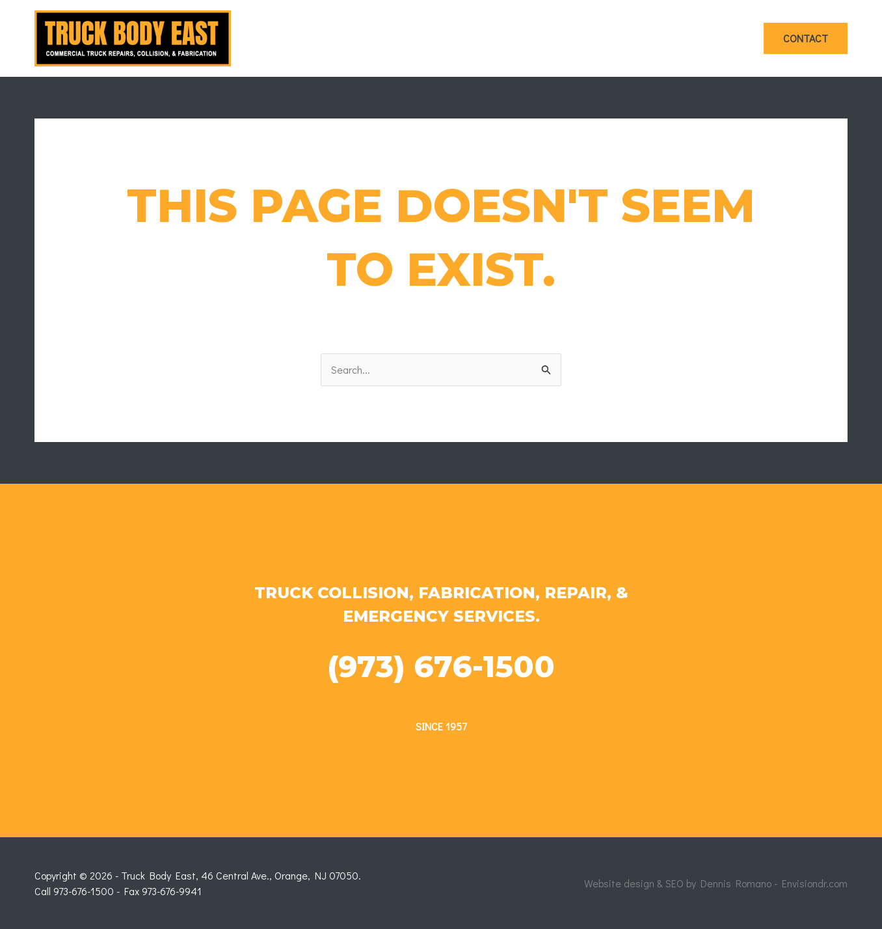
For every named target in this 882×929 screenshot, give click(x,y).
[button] (806, 38)
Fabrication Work (585, 38)
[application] (394, 38)
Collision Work (468, 38)
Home (381, 38)
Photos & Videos (699, 38)
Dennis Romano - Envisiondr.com (774, 883)
